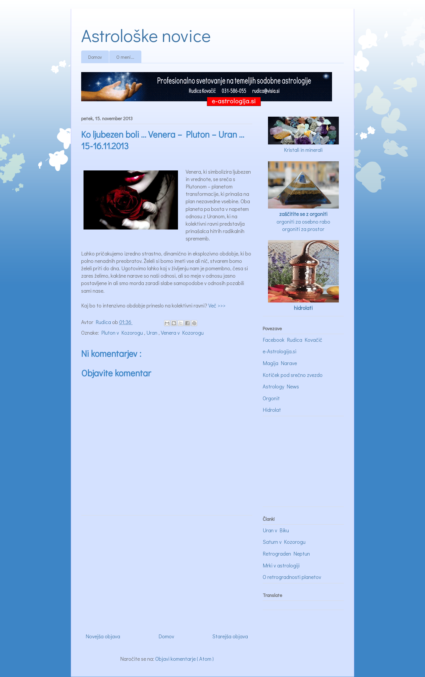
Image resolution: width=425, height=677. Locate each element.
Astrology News (281, 386)
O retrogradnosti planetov (292, 576)
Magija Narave (280, 363)
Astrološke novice (146, 35)
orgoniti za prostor (303, 228)
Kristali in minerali (303, 149)
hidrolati (303, 307)
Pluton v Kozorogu (122, 332)
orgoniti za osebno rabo (303, 221)
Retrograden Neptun (286, 553)
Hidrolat (272, 409)
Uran (152, 332)
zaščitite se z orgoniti (303, 213)
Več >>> (216, 305)
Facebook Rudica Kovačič (292, 339)
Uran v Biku (276, 530)
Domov (95, 57)
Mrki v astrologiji (281, 565)
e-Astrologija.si (279, 351)
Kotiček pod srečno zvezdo (293, 374)
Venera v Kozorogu (182, 332)
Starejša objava (230, 636)
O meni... (125, 57)
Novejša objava (103, 636)
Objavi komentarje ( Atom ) (184, 658)
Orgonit (271, 398)
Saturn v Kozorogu (284, 541)
